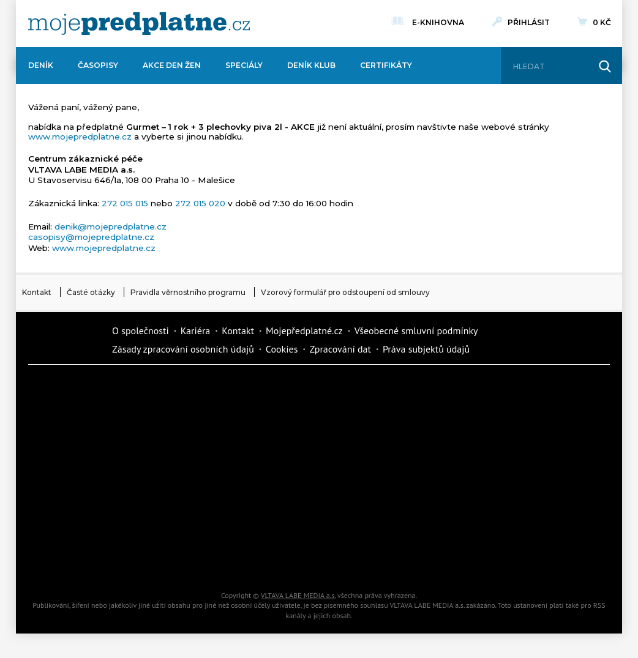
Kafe (282, 432)
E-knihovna (438, 21)
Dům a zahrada (490, 389)
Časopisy (98, 65)
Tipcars (490, 432)
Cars (74, 517)
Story (386, 475)
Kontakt (36, 292)
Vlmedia (65, 339)
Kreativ (490, 517)
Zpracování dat (340, 349)
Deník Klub (311, 65)
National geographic (386, 517)
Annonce (282, 475)
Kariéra (195, 330)
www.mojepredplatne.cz (80, 136)
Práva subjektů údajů (426, 349)
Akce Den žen (172, 65)
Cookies (282, 349)
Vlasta (74, 475)
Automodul (74, 560)
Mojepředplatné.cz (304, 330)
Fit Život (282, 389)
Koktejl (386, 560)
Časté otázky (91, 292)
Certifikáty (386, 65)
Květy (178, 475)
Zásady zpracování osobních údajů (183, 349)
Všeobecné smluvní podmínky (416, 330)
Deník (40, 65)
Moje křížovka (386, 389)
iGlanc (282, 560)
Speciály (244, 65)
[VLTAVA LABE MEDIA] (139, 23)
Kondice (74, 432)
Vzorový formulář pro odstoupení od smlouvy (345, 292)
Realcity (178, 432)
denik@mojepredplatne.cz (110, 226)
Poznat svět (178, 560)
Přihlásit (529, 22)
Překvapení (282, 517)
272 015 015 (125, 203)
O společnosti (140, 330)
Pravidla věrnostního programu (188, 292)
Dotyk (178, 389)
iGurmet (178, 517)
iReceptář (386, 432)
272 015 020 (200, 203)
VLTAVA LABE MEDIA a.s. (298, 595)
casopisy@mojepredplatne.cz (91, 237)
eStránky (490, 475)
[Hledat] (550, 66)
